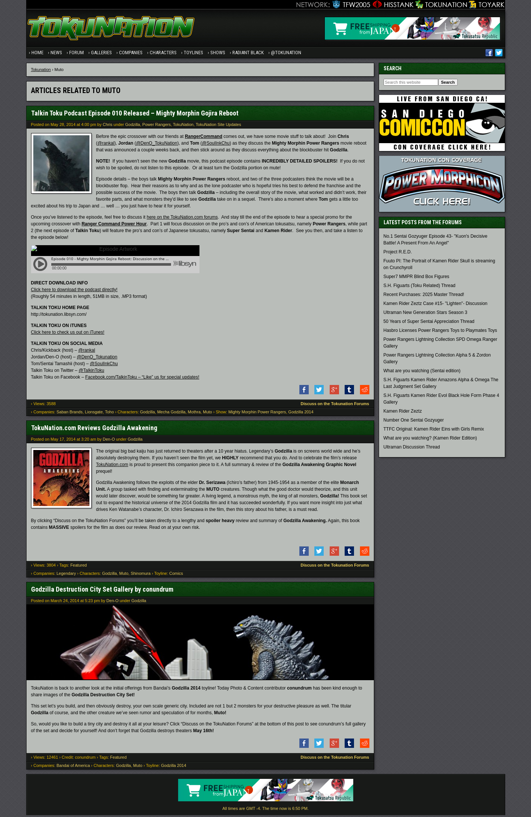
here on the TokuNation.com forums (182, 219)
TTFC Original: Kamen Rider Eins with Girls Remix (434, 431)
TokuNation (183, 126)
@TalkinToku (91, 372)
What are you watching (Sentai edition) (422, 372)
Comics (176, 575)
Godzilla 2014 (300, 413)
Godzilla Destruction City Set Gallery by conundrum (102, 591)
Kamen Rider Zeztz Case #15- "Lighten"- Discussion (436, 305)
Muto (207, 413)
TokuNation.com (112, 466)
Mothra (194, 413)
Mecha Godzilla (171, 413)
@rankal (106, 145)
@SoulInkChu (215, 145)
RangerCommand (203, 138)
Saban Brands (70, 413)
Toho (109, 413)
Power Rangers (156, 126)
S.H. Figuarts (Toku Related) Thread (420, 287)
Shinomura (140, 575)
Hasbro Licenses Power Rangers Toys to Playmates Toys (440, 332)
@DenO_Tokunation (97, 358)
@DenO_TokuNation (156, 145)
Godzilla (132, 126)
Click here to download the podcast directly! (74, 291)
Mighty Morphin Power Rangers (257, 413)
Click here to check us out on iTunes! (67, 334)
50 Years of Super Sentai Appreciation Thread (429, 323)
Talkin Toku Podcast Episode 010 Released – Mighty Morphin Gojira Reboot (134, 115)
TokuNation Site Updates (218, 126)
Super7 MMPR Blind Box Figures (416, 278)
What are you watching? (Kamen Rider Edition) (430, 440)
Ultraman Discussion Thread (412, 448)
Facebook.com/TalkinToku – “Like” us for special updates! (142, 379)
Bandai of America (73, 767)
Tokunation (41, 71)
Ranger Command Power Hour (114, 225)
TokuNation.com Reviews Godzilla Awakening (94, 430)
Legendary (66, 575)
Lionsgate (94, 413)
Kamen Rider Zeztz (403, 413)
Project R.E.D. (398, 253)
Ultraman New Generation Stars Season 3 (425, 314)
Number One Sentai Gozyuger (414, 422)
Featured (78, 567)
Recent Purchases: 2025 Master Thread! (424, 296)
